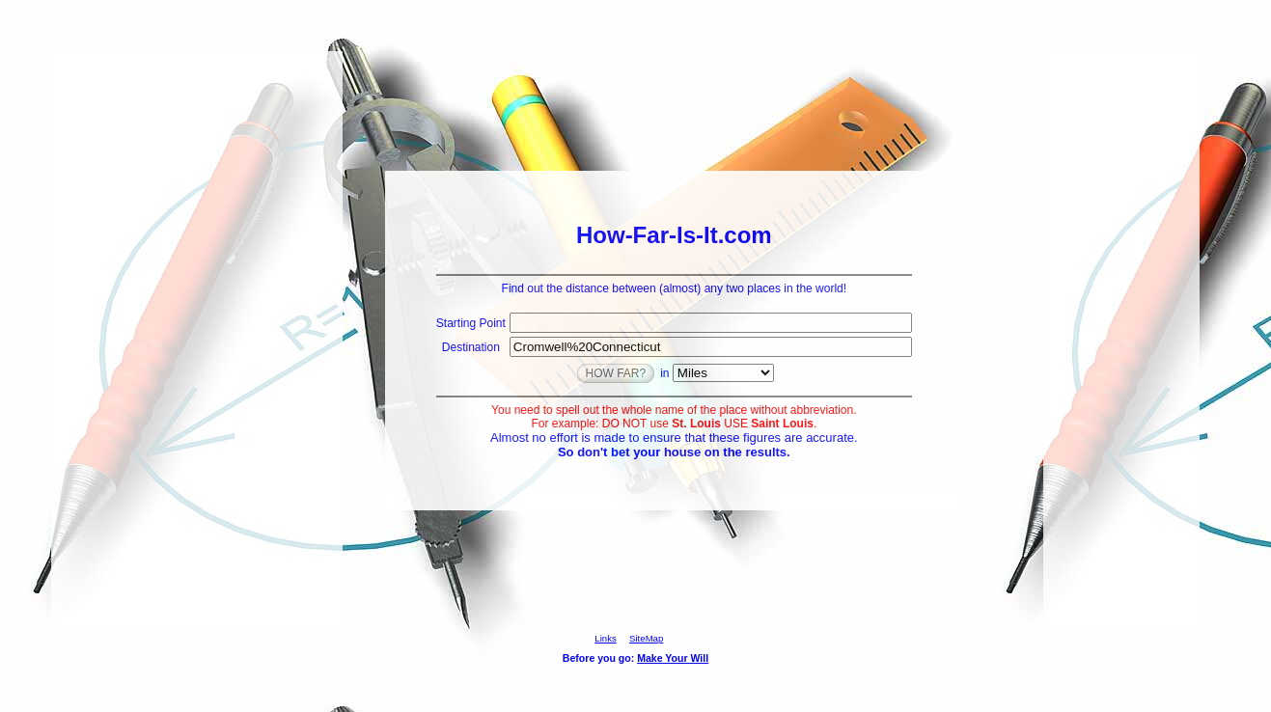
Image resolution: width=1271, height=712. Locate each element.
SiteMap (646, 638)
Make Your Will (672, 658)
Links (605, 638)
